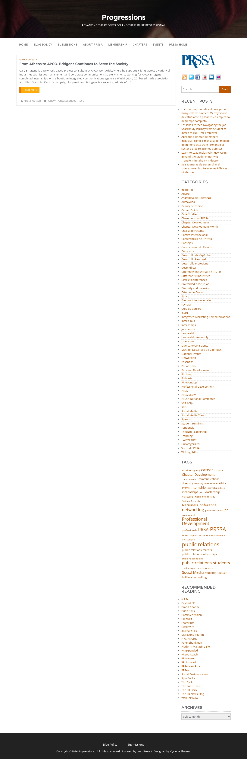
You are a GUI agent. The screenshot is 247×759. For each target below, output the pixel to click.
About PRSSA (93, 44)
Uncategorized (67, 100)
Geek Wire (187, 627)
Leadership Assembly (194, 337)
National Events (191, 354)
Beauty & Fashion (192, 206)
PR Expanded (189, 650)
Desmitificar (188, 267)
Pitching (186, 374)
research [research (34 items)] (200, 568)
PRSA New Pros (190, 666)
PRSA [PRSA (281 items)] (203, 530)
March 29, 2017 (28, 59)
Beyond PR (188, 603)
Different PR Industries (195, 276)
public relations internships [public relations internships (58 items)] (199, 554)
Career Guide (189, 210)
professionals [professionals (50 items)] (189, 530)
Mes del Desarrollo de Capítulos (201, 349)
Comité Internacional (194, 235)
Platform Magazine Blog (196, 646)
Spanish (186, 419)
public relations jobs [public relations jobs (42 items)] (192, 559)
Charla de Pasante (192, 230)
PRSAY (185, 670)
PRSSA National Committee (198, 399)
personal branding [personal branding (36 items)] (214, 510)
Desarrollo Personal (193, 259)
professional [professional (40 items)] (188, 515)
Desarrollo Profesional (195, 263)
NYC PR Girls (189, 638)
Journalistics (189, 630)
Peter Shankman (191, 642)
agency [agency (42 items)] (196, 470)
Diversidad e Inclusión (195, 284)
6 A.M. (185, 599)
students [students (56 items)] (210, 573)
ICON (184, 313)
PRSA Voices (188, 395)
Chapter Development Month (199, 226)
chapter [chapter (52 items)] (218, 470)
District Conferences (194, 280)
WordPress (143, 751)
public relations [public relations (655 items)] (200, 544)
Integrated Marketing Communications (205, 317)
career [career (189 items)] (207, 470)
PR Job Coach (189, 654)
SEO (183, 407)
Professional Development (197, 386)
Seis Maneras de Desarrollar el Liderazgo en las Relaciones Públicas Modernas (204, 168)
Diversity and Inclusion (195, 288)
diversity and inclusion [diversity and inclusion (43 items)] (205, 483)
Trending (187, 436)
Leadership (188, 333)
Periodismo (188, 366)
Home (23, 44)
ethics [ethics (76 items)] (222, 483)
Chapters (140, 44)
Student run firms (192, 423)
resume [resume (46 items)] (209, 568)
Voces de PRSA (190, 448)
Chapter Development (195, 222)
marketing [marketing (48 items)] (187, 496)
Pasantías (187, 362)
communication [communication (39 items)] (189, 479)
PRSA (184, 390)
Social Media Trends (194, 415)
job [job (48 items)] (201, 492)
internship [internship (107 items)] (198, 487)
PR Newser (188, 658)
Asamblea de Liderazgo (196, 198)
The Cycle (187, 682)
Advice (185, 194)
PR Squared (188, 662)
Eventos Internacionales (196, 300)
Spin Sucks (188, 678)
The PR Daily (189, 690)
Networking (188, 358)
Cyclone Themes (180, 751)
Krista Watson (32, 100)
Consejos (187, 243)
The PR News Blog (192, 694)
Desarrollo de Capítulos (196, 255)
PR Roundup (189, 382)
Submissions (67, 44)
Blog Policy (42, 44)
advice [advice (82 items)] (186, 470)
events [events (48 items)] (185, 488)
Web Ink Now (189, 698)
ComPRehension (191, 615)
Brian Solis (188, 611)
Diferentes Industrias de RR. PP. (201, 272)
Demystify (187, 251)
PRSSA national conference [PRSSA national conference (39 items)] (212, 535)
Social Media (189, 411)
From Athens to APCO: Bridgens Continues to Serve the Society (73, 64)
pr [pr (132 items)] (226, 510)
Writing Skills (189, 452)
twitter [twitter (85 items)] (222, 572)
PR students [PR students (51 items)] (188, 539)
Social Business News (194, 674)
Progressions (86, 751)
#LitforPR (187, 189)
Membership (117, 44)
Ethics (185, 296)
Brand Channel (190, 607)
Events (158, 44)
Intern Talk (188, 321)
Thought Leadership (194, 432)
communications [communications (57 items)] (209, 479)
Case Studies (189, 214)
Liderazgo (187, 341)
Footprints (187, 623)
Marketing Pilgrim (192, 634)
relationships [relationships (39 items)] (188, 568)
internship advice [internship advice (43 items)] (216, 488)
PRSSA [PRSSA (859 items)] (218, 529)
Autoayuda (188, 202)
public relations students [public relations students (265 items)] (206, 563)
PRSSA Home (178, 44)
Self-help (187, 403)
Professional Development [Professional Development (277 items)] (195, 521)
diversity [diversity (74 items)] (187, 483)
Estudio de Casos (192, 292)
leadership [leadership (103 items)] (212, 492)
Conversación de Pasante (197, 247)
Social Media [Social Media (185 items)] (193, 572)
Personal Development (195, 370)
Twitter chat (188, 440)
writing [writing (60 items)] (202, 577)
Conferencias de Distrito (196, 239)
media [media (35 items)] (198, 497)
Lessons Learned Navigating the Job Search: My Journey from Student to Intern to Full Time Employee (203, 129)
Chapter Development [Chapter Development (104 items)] (198, 474)
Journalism (188, 329)
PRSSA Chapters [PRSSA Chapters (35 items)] (189, 535)
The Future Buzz (191, 686)
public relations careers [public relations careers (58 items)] (197, 550)
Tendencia (187, 427)
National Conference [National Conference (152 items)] (199, 505)
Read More (30, 89)
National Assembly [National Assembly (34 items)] (191, 501)
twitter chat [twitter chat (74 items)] (189, 577)
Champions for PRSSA (195, 218)
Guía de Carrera (191, 308)
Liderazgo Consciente (194, 345)
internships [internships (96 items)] (190, 492)
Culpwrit (186, 619)
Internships (188, 325)
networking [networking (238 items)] (193, 510)
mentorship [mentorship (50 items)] (208, 496)
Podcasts (186, 378)
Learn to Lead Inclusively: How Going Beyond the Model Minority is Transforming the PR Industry (204, 156)
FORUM (51, 100)
